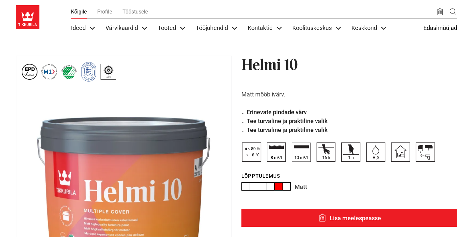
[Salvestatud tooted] (440, 12)
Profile (104, 12)
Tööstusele (135, 12)
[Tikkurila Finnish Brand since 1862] (89, 72)
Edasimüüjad (440, 28)
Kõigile (79, 12)
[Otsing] (453, 12)
